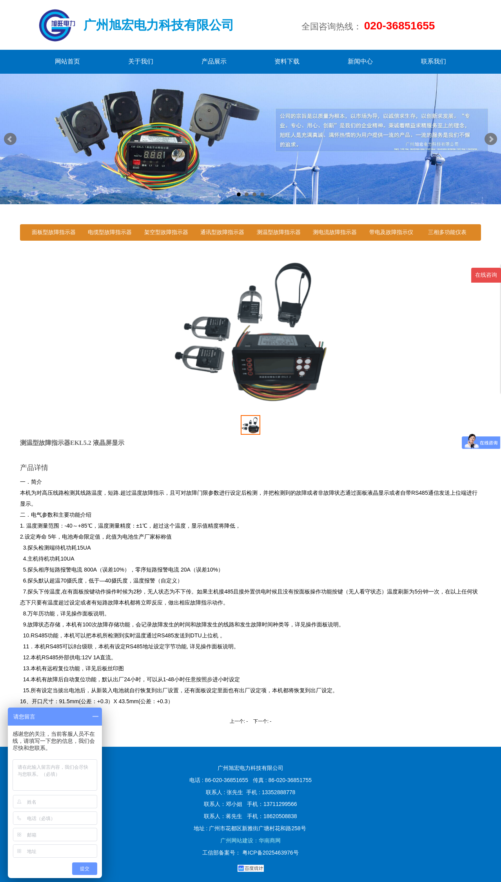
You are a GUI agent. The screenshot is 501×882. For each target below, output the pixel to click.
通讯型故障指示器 (222, 232)
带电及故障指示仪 (391, 232)
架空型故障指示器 (166, 232)
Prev (10, 139)
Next (491, 139)
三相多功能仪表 (447, 232)
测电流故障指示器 (335, 232)
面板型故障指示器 (54, 232)
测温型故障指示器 (279, 232)
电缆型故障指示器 (110, 232)
